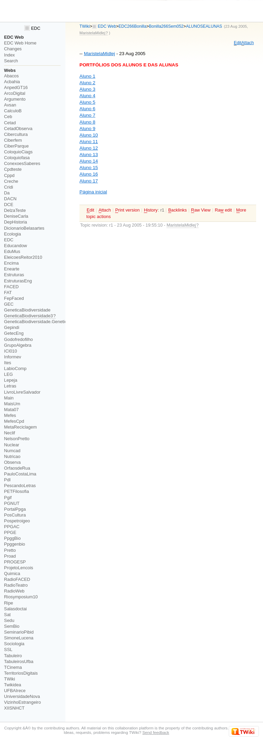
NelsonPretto (16, 438)
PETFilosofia (16, 491)
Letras (10, 385)
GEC (9, 304)
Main (9, 397)
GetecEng (14, 333)
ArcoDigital (14, 93)
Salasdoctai (15, 608)
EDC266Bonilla (132, 26)
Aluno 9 (87, 128)
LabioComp (15, 368)
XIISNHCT (14, 708)
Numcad (12, 450)
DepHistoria (15, 222)
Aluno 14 (88, 161)
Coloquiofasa (17, 157)
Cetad (10, 122)
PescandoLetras (20, 485)
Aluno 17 (88, 180)
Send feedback (155, 732)
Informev (12, 356)
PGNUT (12, 503)
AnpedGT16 (16, 87)
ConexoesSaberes (22, 163)
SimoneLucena (19, 637)
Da (7, 192)
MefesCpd (14, 421)
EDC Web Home (20, 43)
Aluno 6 (87, 108)
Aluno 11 (88, 141)
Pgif (8, 497)
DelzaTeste (15, 210)
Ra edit (223, 210)
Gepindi (11, 327)
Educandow (15, 245)
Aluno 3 (87, 89)
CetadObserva (18, 128)
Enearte (12, 268)
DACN (10, 198)
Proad (10, 556)
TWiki (84, 26)
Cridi (8, 187)
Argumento (15, 99)
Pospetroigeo (17, 520)
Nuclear (11, 444)
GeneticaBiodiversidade (27, 310)
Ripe (8, 603)
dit (237, 43)
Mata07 (11, 409)
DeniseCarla (16, 216)
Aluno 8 (87, 122)
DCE (8, 204)
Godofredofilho (18, 339)
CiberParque (16, 146)
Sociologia (14, 643)
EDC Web (107, 26)
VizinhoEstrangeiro (22, 702)
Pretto (10, 550)
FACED (11, 286)
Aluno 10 (88, 135)
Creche (11, 181)
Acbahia (12, 81)
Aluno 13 (88, 154)
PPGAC (12, 526)
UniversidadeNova (22, 696)
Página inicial (93, 191)
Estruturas (14, 274)
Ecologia (12, 234)
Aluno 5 (87, 102)
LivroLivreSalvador (22, 392)
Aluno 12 (88, 148)
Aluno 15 (88, 167)
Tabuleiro (13, 655)
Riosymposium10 (21, 596)
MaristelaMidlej (99, 53)
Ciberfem (13, 140)
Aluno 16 (88, 174)
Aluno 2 (87, 82)
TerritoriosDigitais (21, 673)
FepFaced (14, 298)
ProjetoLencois (18, 567)
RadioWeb (14, 591)
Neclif (9, 432)
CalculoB (13, 110)
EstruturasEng (18, 280)
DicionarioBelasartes (24, 228)
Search (11, 60)
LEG (8, 374)
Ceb (8, 116)
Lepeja (10, 380)
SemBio (12, 626)
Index (9, 55)
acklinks (177, 210)
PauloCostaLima (20, 473)
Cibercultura (16, 134)
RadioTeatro (16, 585)
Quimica (12, 573)
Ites (7, 362)
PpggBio (12, 538)
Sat (7, 614)
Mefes (10, 415)
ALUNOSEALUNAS (204, 26)
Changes (13, 48)
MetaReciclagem (20, 427)
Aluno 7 (87, 115)
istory (151, 210)
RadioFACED (17, 579)
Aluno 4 (87, 95)
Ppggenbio (14, 544)
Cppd (9, 175)
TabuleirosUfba (19, 661)
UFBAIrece (15, 690)
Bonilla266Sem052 (166, 26)
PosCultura (15, 515)
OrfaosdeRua (17, 468)
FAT (8, 292)
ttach (247, 43)
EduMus (12, 251)
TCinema (13, 667)
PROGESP (15, 561)
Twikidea (12, 684)
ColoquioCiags (18, 151)
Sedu (9, 620)
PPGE (10, 532)
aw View (201, 210)
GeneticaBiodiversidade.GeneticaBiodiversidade (51, 321)
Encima (11, 263)
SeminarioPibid (19, 632)
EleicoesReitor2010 (23, 257)
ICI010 (10, 351)
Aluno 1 (87, 76)
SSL (8, 649)
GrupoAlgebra (18, 345)
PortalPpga (15, 509)
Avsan (10, 104)
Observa (12, 462)
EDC (32, 28)
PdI (7, 479)
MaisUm (12, 403)
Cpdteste (13, 169)
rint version (127, 210)
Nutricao (12, 456)
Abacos (11, 75)
